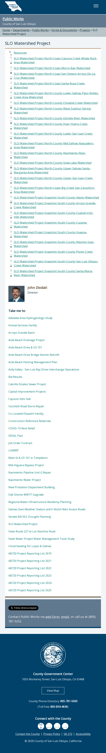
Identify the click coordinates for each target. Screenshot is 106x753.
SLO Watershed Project (22, 524)
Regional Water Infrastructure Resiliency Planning (39, 502)
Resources (20, 53)
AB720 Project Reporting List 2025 (29, 590)
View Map (55, 690)
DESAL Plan (15, 436)
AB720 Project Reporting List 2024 (29, 583)
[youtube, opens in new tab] (49, 726)
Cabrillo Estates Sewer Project (27, 384)
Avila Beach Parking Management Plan (32, 362)
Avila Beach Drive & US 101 (25, 347)
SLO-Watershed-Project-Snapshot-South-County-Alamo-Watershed (56, 197)
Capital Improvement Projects (27, 391)
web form (52, 617)
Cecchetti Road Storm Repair (26, 406)
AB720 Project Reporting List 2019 (29, 553)
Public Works (13, 18)
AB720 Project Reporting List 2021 (29, 561)
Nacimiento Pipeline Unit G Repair (29, 472)
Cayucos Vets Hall (19, 399)
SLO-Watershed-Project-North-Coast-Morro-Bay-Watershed (52, 68)
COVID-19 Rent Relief (21, 428)
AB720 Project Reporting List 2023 (29, 575)
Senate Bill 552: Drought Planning (29, 517)
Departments (21, 30)
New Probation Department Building (31, 487)
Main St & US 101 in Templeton (28, 458)
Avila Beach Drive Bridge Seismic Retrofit (33, 355)
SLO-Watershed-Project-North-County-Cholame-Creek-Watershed (56, 103)
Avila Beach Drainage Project (26, 340)
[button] (96, 5)
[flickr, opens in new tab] (57, 726)
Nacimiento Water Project (24, 480)
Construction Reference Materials (29, 421)
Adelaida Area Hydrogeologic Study (30, 318)
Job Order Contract (20, 443)
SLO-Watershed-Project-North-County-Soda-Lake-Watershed (52, 163)
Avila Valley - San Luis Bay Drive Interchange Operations (43, 369)
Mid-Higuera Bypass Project (26, 465)
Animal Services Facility (22, 325)
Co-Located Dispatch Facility (26, 413)
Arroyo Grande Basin (21, 333)
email (65, 617)
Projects (85, 30)
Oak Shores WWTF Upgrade (26, 494)
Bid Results (15, 377)
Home (6, 30)
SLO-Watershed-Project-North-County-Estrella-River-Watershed (54, 118)
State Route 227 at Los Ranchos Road (31, 531)
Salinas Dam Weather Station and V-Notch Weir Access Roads (47, 509)
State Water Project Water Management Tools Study (41, 539)
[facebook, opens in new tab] (41, 726)
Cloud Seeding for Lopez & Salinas (29, 546)
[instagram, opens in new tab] (65, 726)
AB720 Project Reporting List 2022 (29, 568)
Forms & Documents (64, 30)
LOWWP (13, 450)
